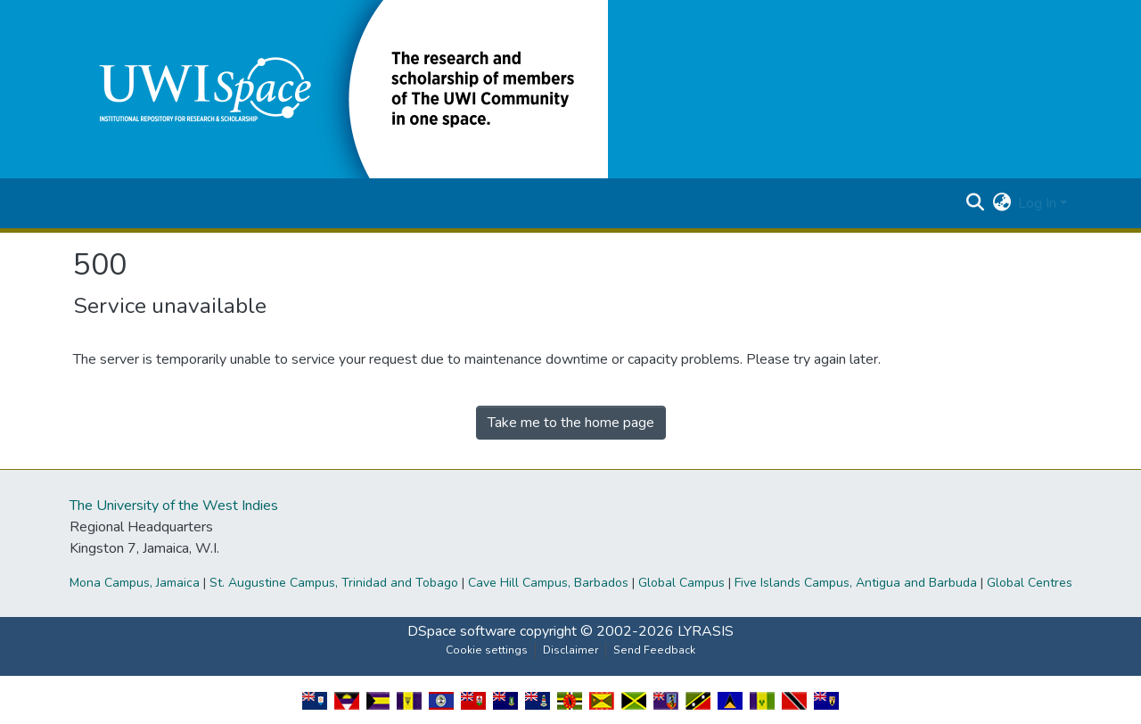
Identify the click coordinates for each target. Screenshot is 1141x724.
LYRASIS (705, 631)
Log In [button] (1039, 203)
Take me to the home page (571, 422)
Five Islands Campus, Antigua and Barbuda (856, 582)
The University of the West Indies (174, 505)
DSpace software (461, 631)
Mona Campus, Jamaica (135, 582)
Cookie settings (487, 650)
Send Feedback (654, 650)
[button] (340, 88)
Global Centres (1029, 582)
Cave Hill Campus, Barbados (548, 582)
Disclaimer (570, 650)
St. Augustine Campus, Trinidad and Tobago (333, 582)
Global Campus (681, 582)
